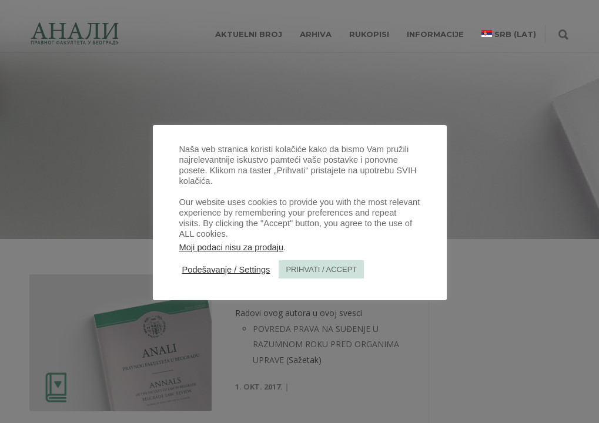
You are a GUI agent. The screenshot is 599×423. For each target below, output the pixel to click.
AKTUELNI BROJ (248, 34)
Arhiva (316, 34)
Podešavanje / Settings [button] (226, 269)
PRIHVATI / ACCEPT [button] (321, 269)
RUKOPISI (369, 34)
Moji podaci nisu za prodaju (231, 247)
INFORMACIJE (435, 34)
